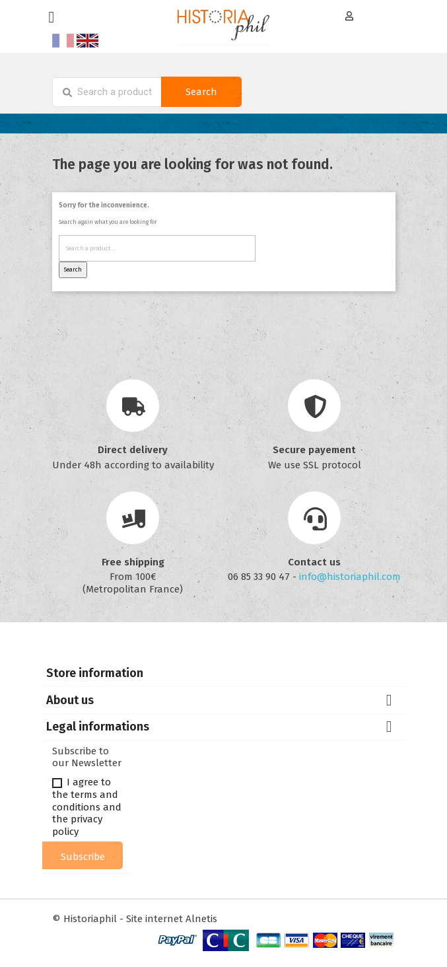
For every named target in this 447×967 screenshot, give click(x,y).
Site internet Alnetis (171, 919)
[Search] (107, 92)
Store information (94, 673)
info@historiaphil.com (350, 577)
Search (201, 92)
